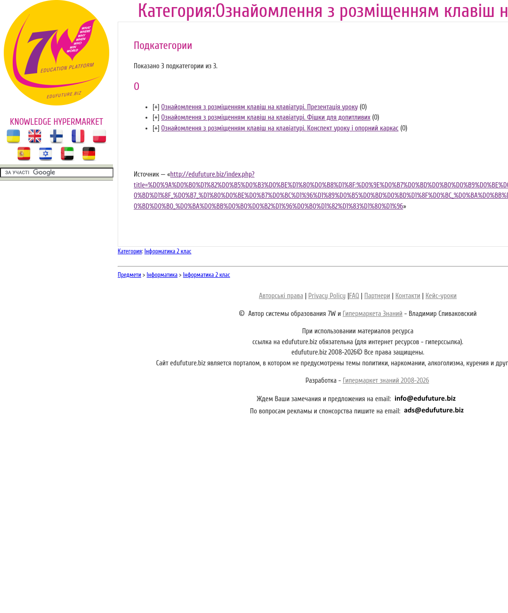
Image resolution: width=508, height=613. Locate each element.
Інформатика (162, 274)
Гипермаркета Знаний (373, 314)
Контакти (407, 296)
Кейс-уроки (441, 296)
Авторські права (281, 296)
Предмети (129, 274)
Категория (130, 251)
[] (156, 107)
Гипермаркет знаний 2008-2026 (386, 381)
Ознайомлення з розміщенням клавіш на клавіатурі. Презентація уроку (259, 107)
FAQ (354, 296)
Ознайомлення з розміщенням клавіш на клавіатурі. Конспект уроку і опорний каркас (279, 128)
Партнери (377, 296)
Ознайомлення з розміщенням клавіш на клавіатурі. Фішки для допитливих (265, 117)
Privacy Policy (327, 296)
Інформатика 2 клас (168, 251)
